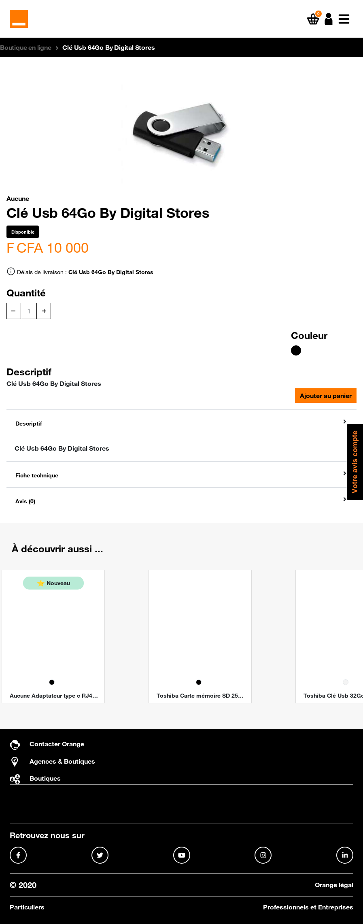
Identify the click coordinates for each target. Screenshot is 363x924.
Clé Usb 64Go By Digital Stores (108, 47)
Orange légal (334, 885)
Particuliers (27, 907)
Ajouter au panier (326, 396)
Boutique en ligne (25, 47)
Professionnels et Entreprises (308, 907)
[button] (329, 19)
